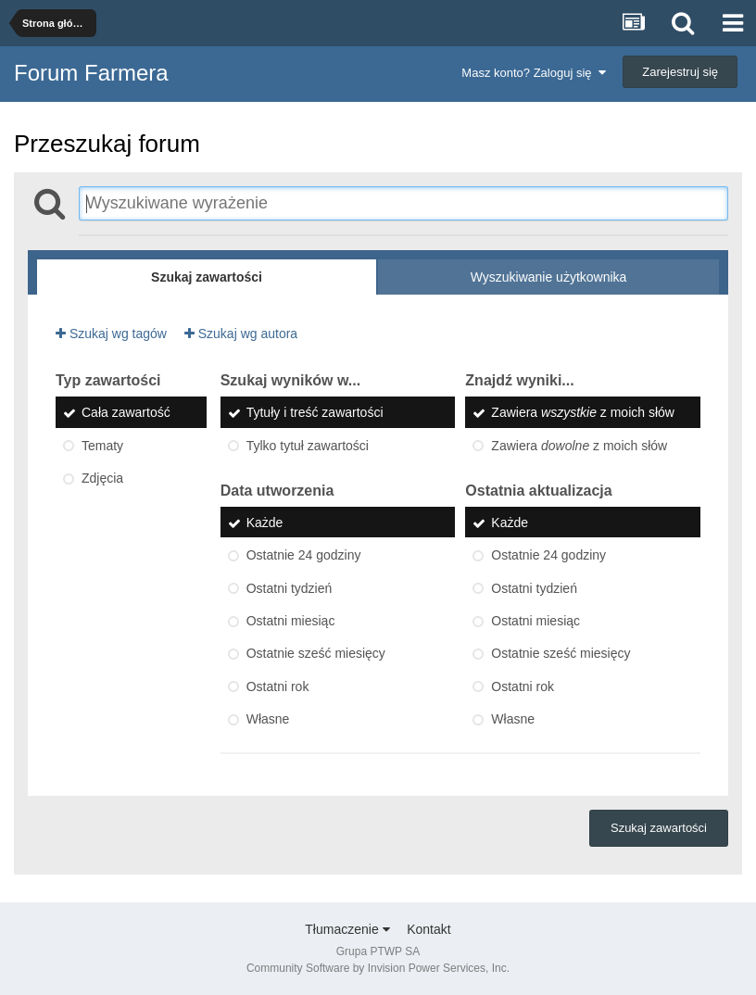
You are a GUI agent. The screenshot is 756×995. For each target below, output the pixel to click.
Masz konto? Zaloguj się (533, 73)
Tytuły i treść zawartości (315, 413)
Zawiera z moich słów (582, 413)
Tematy (102, 445)
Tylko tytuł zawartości (307, 445)
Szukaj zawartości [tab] (206, 277)
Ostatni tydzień (289, 588)
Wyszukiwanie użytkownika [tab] (549, 277)
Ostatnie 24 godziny (303, 555)
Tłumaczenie (347, 929)
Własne (268, 719)
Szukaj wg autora (240, 333)
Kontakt (428, 929)
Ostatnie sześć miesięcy (315, 654)
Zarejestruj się (680, 72)
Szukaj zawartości (659, 828)
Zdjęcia (102, 478)
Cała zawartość (126, 413)
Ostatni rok (277, 686)
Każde (265, 522)
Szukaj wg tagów (111, 333)
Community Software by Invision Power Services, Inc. (378, 968)
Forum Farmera (91, 72)
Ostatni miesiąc (290, 620)
